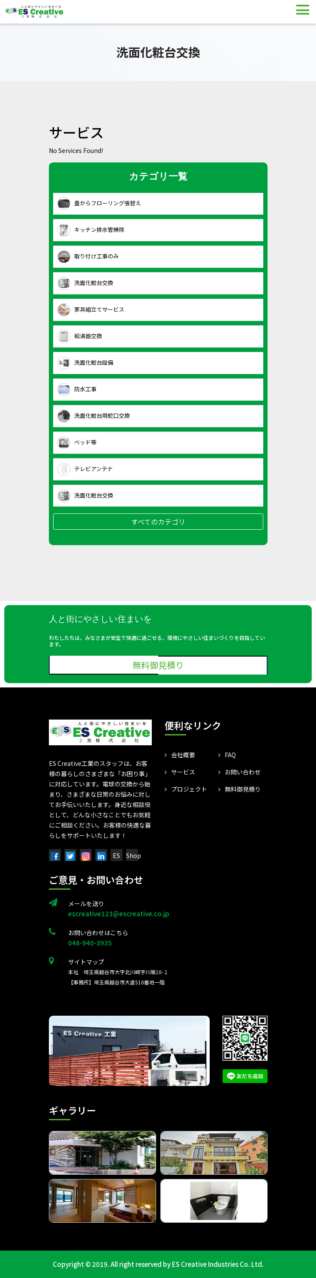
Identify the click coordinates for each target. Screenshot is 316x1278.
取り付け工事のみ (88, 256)
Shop (133, 855)
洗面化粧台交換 (85, 283)
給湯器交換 (79, 336)
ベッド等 (76, 442)
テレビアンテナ (85, 469)
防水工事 (76, 389)
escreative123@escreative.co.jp (118, 913)
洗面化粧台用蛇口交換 (93, 416)
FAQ (227, 754)
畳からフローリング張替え (99, 203)
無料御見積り (158, 665)
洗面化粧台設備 (85, 363)
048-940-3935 (90, 942)
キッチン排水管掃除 (90, 230)
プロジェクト (186, 789)
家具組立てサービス (90, 309)
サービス (180, 772)
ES (116, 855)
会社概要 (180, 754)
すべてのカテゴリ (158, 521)
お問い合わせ (239, 772)
